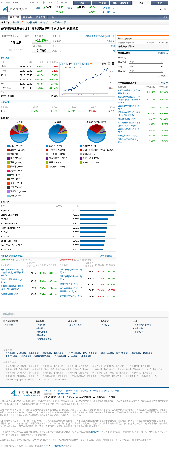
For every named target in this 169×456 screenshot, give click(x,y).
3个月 (70, 64)
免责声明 (84, 390)
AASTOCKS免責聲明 (53, 446)
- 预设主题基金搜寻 (142, 325)
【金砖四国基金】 (107, 353)
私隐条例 (94, 390)
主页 (4, 17)
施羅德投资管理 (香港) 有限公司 (100, 36)
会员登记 (108, 8)
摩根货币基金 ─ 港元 (127, 135)
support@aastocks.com (66, 394)
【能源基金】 (25, 355)
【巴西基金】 (148, 353)
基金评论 (41, 17)
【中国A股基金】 (11, 355)
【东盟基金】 (85, 355)
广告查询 (68, 390)
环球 (113, 51)
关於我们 (48, 390)
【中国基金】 (73, 355)
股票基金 (110, 41)
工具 (51, 17)
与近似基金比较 (59, 22)
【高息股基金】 (59, 355)
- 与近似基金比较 (44, 339)
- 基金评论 (105, 325)
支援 (76, 390)
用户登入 (108, 12)
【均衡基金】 (22, 353)
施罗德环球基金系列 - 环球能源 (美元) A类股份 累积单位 (12, 272)
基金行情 (14, 17)
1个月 (63, 64)
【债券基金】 (47, 353)
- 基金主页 (8, 325)
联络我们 (105, 390)
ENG (15, 2)
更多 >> (164, 83)
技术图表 (86, 64)
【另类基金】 (9, 353)
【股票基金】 (34, 353)
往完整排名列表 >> (106, 256)
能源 (113, 46)
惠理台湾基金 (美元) (10, 294)
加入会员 (58, 390)
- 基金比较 (138, 332)
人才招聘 (115, 390)
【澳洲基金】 (136, 353)
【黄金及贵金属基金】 (42, 355)
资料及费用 (32, 22)
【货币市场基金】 (74, 353)
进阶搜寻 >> (162, 53)
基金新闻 (28, 17)
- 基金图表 (40, 328)
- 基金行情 (40, 325)
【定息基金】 (59, 353)
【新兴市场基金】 (90, 353)
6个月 (77, 64)
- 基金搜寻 (138, 328)
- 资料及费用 (41, 332)
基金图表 (18, 22)
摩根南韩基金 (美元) (69, 284)
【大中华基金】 (122, 353)
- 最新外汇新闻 (75, 325)
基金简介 (44, 22)
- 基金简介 (40, 335)
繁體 (8, 2)
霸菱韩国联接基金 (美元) (71, 296)
